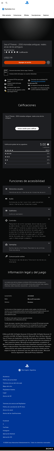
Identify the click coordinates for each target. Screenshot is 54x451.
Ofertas (26, 15)
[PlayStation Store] (9, 9)
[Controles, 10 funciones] (27, 229)
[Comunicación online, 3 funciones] (27, 258)
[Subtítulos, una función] (27, 212)
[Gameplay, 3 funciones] (27, 247)
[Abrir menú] (2, 3)
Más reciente (6, 15)
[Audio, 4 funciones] (27, 201)
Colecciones (17, 15)
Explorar (46, 15)
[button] (38, 81)
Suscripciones (36, 15)
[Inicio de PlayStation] (27, 3)
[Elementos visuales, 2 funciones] (27, 190)
